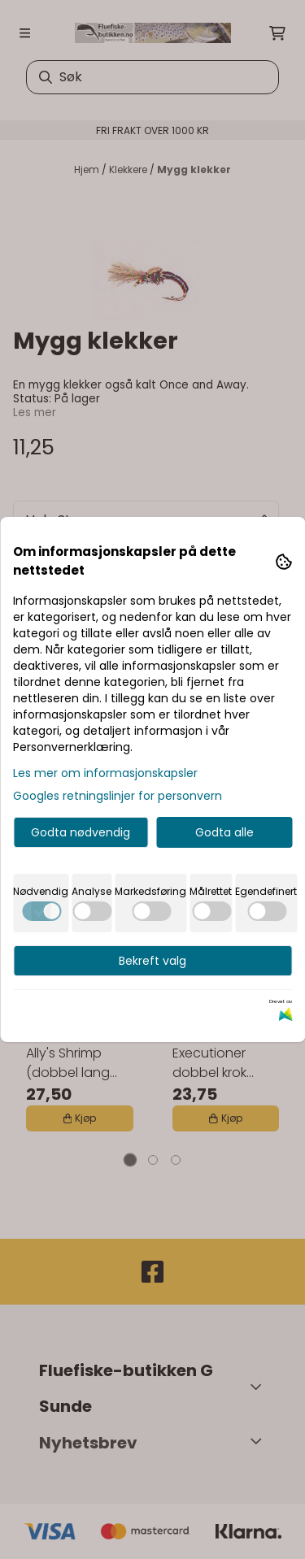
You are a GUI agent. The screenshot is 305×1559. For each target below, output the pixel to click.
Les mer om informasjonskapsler (105, 773)
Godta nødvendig (80, 832)
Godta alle (224, 832)
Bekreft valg (152, 961)
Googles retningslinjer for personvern (117, 796)
